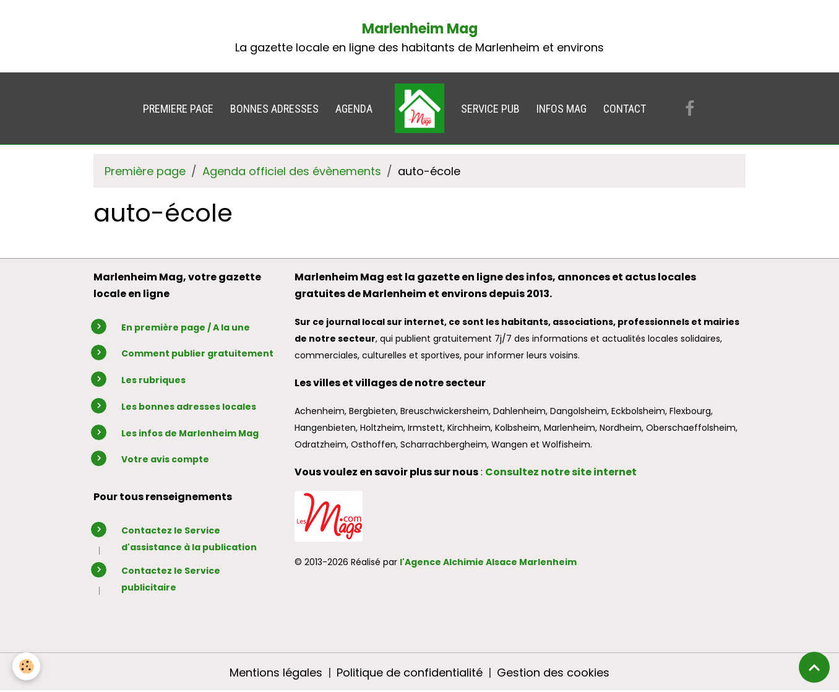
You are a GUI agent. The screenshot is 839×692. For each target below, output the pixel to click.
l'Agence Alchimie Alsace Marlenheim (488, 562)
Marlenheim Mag (420, 28)
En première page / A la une (185, 327)
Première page (145, 171)
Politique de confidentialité (410, 672)
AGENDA (353, 108)
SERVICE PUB (490, 108)
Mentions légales (276, 672)
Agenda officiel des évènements (291, 171)
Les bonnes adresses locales (188, 406)
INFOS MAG (561, 108)
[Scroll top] (814, 667)
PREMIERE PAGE (178, 108)
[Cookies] (26, 666)
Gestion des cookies (553, 672)
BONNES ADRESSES (274, 108)
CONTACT (624, 108)
